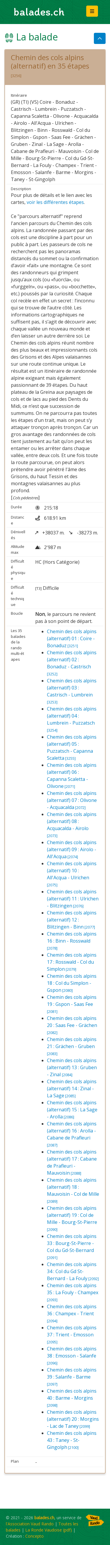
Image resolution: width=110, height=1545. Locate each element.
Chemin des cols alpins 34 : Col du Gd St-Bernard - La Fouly (73, 1271)
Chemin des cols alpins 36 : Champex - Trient (72, 1313)
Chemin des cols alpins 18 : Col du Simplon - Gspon (72, 983)
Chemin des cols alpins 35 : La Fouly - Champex (72, 1292)
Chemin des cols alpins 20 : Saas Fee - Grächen (72, 1025)
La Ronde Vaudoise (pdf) (48, 1530)
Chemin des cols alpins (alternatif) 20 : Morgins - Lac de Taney (73, 1419)
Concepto (34, 1536)
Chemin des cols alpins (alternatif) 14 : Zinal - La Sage (72, 1088)
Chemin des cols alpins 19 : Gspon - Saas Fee (72, 1004)
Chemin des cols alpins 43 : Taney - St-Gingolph (72, 1440)
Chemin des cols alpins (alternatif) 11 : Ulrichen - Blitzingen (73, 898)
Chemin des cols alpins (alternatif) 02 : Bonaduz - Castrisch (72, 663)
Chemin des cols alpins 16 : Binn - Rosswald (72, 941)
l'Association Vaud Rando (30, 1524)
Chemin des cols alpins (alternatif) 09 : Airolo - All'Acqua (72, 849)
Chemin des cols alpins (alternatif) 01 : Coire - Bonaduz (72, 638)
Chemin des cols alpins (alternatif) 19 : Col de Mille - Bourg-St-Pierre (72, 1218)
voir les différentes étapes (55, 202)
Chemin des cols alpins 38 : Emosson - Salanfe (72, 1355)
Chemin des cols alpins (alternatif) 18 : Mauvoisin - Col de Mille (73, 1190)
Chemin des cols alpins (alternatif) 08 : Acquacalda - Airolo (72, 824)
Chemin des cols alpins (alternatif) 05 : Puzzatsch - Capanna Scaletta (72, 747)
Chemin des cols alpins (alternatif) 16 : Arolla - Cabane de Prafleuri (72, 1134)
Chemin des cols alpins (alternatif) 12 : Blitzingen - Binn (72, 919)
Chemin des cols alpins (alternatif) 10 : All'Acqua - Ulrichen (72, 874)
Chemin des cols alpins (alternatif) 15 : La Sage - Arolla (72, 1109)
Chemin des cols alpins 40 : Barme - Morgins (72, 1398)
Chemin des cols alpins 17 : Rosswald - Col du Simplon (72, 962)
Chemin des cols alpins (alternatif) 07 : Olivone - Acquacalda (72, 800)
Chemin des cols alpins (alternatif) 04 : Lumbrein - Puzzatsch (72, 719)
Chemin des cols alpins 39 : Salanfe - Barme (72, 1377)
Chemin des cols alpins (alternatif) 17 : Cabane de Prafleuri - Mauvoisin (72, 1162)
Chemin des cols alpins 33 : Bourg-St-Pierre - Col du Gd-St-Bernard (72, 1246)
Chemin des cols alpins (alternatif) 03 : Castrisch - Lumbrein (72, 691)
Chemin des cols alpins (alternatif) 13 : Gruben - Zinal (72, 1067)
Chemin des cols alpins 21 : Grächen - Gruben (72, 1046)
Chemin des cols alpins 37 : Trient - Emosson (72, 1334)
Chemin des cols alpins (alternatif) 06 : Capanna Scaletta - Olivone (72, 775)
